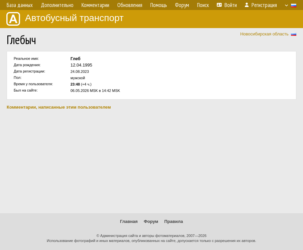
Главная (129, 221)
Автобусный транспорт (65, 19)
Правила (173, 221)
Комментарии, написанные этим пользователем (59, 107)
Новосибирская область (264, 33)
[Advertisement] (151, 161)
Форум (151, 221)
